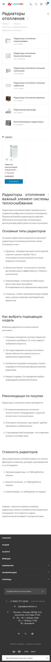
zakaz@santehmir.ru (27, 606)
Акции (5, 545)
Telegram (18, 634)
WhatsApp (32, 634)
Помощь (7, 579)
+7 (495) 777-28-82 (19, 601)
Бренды (6, 558)
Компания (7, 565)
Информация (9, 572)
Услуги (6, 551)
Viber (25, 634)
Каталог (6, 538)
